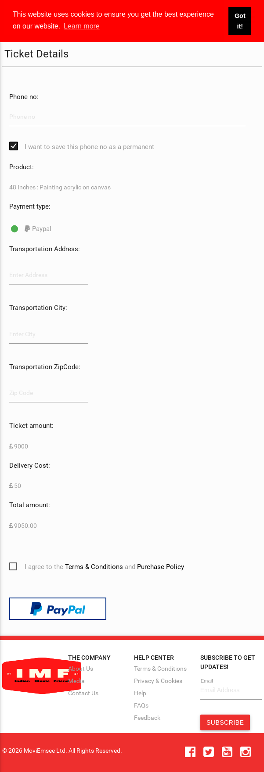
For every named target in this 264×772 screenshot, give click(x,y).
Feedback (147, 717)
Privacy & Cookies (158, 680)
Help (140, 693)
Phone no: (24, 97)
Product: (21, 167)
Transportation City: (38, 308)
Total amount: (29, 505)
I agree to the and (104, 567)
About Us (80, 668)
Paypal (38, 229)
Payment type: (30, 206)
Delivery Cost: (29, 466)
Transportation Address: (44, 249)
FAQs (141, 705)
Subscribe (225, 722)
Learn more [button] (82, 26)
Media (76, 680)
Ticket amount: (31, 426)
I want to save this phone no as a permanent (89, 147)
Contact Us (83, 693)
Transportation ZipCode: (44, 367)
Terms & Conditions (94, 567)
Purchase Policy (160, 567)
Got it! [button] (240, 21)
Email (207, 680)
